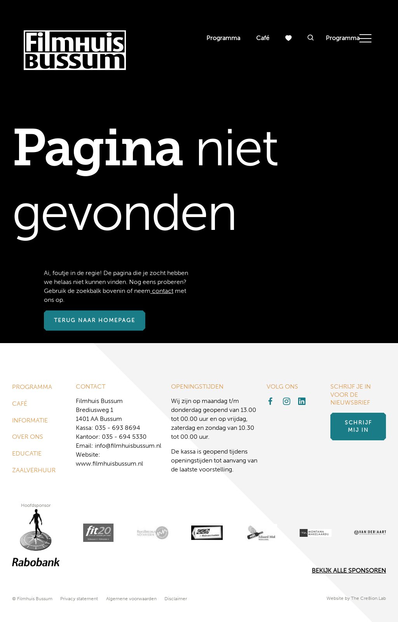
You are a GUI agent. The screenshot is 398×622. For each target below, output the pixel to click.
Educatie (27, 454)
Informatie (30, 420)
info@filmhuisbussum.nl (128, 445)
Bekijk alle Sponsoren (349, 571)
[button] (311, 38)
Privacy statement (79, 599)
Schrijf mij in (358, 427)
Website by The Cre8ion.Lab (356, 599)
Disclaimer (175, 599)
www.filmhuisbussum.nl (109, 463)
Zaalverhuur (34, 471)
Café (262, 38)
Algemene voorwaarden (131, 599)
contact (161, 290)
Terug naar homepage (94, 320)
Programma (223, 38)
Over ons (27, 438)
